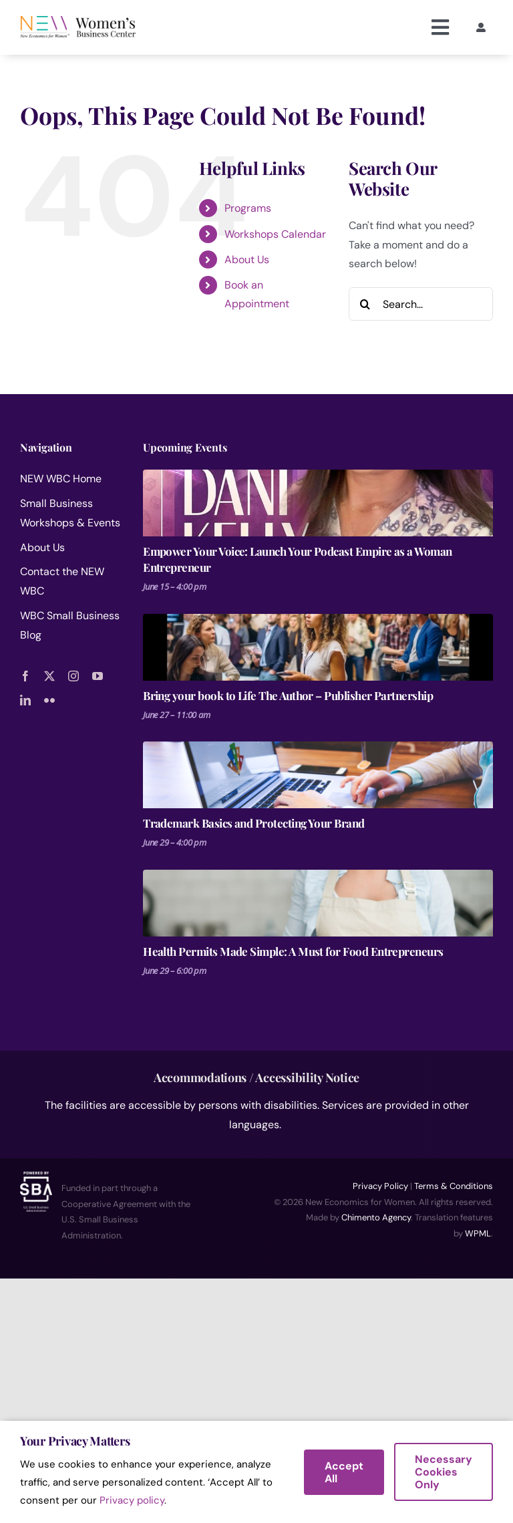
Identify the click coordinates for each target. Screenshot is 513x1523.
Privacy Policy (380, 1186)
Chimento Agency (376, 1217)
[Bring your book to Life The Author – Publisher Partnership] (318, 647)
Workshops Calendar (275, 234)
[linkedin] (25, 700)
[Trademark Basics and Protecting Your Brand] (318, 774)
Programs (247, 208)
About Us (246, 259)
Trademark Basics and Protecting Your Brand (254, 823)
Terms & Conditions (453, 1186)
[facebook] (25, 676)
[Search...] (421, 304)
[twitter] (49, 676)
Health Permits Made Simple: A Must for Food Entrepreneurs (293, 951)
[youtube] (97, 676)
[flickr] (49, 700)
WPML (478, 1233)
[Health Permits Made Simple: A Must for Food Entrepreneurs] (318, 903)
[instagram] (73, 676)
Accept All (344, 1472)
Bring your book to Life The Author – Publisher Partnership (288, 695)
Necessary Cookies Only (443, 1472)
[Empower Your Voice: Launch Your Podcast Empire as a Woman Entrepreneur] (318, 503)
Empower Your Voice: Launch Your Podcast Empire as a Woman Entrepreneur (297, 559)
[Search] (365, 304)
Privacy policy (132, 1500)
